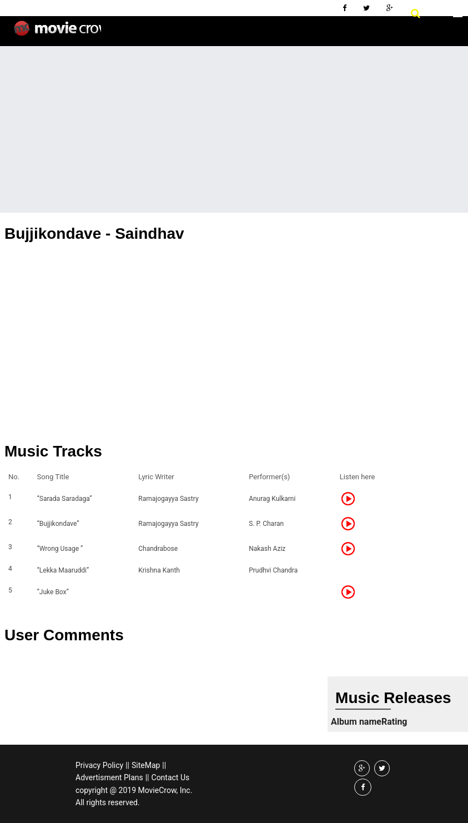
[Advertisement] (234, 129)
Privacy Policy (99, 765)
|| (127, 765)
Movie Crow (57, 33)
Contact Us (171, 777)
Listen (351, 498)
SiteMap (146, 765)
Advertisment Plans (109, 777)
